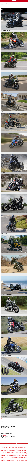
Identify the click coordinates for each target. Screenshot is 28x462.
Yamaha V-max (18, 449)
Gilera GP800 (3, 448)
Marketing (4, 443)
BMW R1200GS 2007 (13, 458)
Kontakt (9, 443)
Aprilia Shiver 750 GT (19, 454)
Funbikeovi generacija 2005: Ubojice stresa (6, 428)
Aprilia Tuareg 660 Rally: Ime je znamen (5, 427)
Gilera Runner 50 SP (22, 447)
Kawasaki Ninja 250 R (12, 455)
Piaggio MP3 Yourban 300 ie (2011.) (18, 455)
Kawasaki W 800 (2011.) (22, 460)
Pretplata (7, 443)
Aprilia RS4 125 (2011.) (24, 453)
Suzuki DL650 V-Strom (8, 447)
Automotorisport (7, 445)
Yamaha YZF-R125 (9, 449)
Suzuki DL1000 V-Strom (17, 452)
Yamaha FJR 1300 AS (21, 450)
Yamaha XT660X (12, 448)
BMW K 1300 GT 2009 (8, 455)
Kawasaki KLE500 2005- (14, 459)
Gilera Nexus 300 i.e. (13, 452)
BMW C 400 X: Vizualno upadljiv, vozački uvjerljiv (6, 422)
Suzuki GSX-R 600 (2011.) (8, 454)
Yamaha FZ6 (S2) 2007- (17, 458)
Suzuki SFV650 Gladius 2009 (14, 454)
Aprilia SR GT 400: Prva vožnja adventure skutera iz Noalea (8, 426)
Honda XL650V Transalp (22, 457)
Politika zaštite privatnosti (12, 443)
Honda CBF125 (5, 459)
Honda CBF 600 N (5, 449)
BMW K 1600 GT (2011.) (3, 454)
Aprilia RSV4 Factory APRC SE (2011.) (12, 453)
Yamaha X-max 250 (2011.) (14, 449)
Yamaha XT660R (4, 447)
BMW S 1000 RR (23, 454)
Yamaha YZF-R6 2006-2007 (5, 453)
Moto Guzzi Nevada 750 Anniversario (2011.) (15, 460)
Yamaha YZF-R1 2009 (23, 448)
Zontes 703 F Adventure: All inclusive (5, 432)
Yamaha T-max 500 (13, 447)
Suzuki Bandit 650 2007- (7, 448)
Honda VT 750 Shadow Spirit (19, 453)
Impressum (2, 443)
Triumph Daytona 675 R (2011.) (7, 460)
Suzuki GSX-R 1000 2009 (22, 449)
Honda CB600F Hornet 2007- (17, 457)
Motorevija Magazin (3, 420)
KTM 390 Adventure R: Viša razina (5, 425)
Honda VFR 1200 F (9, 452)
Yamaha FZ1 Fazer (16, 448)
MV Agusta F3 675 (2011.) (19, 459)
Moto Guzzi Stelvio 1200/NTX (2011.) (6, 457)
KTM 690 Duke (19, 448)
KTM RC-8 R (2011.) (12, 457)
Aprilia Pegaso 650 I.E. (9, 459)
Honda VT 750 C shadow (17, 447)
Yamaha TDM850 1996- (8, 458)
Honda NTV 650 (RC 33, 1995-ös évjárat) (14, 450)
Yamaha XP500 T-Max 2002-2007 (23, 458)
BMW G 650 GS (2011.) (24, 455)
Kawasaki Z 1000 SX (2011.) (4, 452)
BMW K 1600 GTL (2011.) (7, 450)
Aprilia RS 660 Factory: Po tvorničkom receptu (6, 433)
